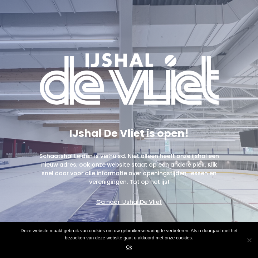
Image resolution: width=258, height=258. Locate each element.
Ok (129, 247)
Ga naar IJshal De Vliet (129, 202)
